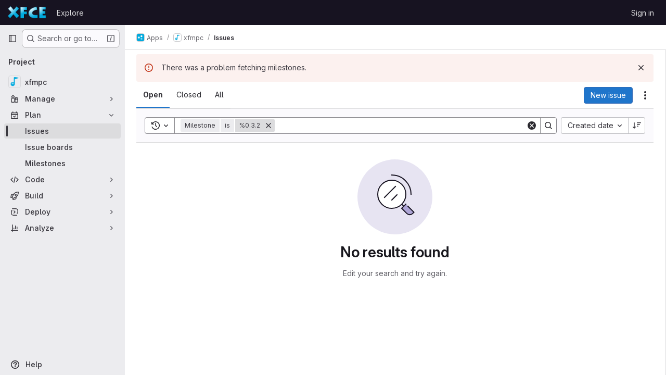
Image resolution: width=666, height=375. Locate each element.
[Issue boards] (62, 147)
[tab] (154, 95)
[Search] (401, 125)
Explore (70, 12)
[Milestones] (62, 163)
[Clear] (532, 125)
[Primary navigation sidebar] (12, 38)
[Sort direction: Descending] (637, 125)
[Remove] (269, 125)
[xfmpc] (62, 81)
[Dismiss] (641, 67)
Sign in (642, 12)
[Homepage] (27, 12)
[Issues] (62, 131)
